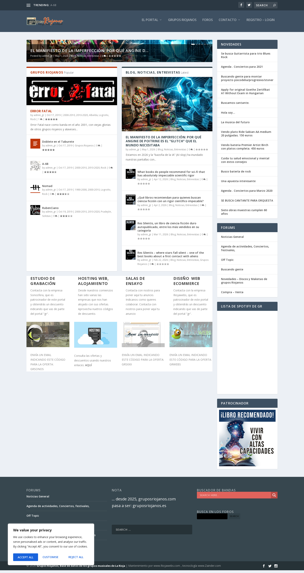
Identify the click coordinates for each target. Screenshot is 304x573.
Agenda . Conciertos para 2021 (242, 69)
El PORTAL (150, 23)
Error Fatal (41, 201)
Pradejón (106, 301)
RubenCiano (50, 298)
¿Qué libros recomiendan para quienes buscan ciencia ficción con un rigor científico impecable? (170, 289)
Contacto (228, 23)
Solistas (46, 306)
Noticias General (232, 239)
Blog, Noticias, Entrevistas (85, 146)
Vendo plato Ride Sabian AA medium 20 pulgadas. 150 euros (246, 136)
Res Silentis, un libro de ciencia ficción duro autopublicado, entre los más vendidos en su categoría (168, 316)
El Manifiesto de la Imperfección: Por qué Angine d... (89, 140)
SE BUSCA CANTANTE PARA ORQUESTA (247, 203)
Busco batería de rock (236, 174)
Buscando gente (232, 272)
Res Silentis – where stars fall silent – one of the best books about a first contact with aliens (170, 344)
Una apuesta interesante (238, 184)
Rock (33, 209)
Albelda (93, 205)
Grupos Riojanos (84, 235)
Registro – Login (261, 23)
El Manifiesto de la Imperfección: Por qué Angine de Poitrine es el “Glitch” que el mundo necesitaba (163, 231)
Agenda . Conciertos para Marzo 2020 (246, 193)
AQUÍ (88, 455)
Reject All (51, 557)
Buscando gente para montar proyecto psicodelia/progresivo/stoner (247, 81)
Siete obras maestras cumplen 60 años (244, 214)
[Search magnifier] (274, 498)
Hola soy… (228, 115)
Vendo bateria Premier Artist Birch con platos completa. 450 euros (244, 149)
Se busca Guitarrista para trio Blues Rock (245, 58)
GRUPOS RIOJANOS (182, 23)
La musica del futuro (235, 125)
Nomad (47, 276)
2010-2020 (82, 205)
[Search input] (235, 498)
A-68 (53, 5)
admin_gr (47, 146)
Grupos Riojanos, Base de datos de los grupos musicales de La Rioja (81, 568)
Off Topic (227, 262)
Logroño (103, 205)
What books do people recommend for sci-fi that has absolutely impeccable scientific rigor (171, 263)
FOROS (207, 23)
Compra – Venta (232, 295)
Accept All (77, 557)
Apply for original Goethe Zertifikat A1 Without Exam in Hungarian (245, 94)
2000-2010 (69, 205)
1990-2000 (81, 279)
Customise (25, 557)
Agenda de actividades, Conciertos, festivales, (245, 251)
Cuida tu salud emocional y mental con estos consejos (245, 162)
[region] (51, 545)
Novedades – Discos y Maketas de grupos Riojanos (244, 283)
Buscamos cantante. (235, 105)
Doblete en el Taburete (58, 232)
